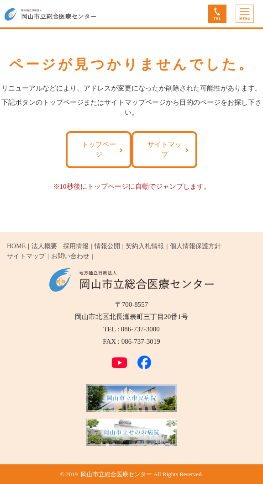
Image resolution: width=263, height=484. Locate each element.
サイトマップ (164, 149)
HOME (16, 246)
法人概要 (44, 246)
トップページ (99, 149)
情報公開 (107, 246)
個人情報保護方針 (195, 246)
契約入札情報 (145, 246)
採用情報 (76, 246)
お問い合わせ (70, 256)
